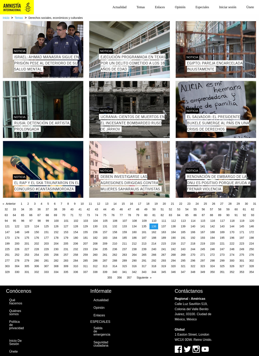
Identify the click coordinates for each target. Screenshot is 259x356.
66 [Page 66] (30, 215)
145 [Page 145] (241, 226)
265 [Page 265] (144, 254)
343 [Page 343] (144, 272)
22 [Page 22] (180, 203)
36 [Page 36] (39, 209)
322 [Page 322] (193, 266)
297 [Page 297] (202, 260)
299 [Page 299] (222, 260)
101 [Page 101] (66, 220)
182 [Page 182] (95, 237)
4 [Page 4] (41, 203)
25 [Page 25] (205, 203)
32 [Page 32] (6, 209)
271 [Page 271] (202, 254)
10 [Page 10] (82, 203)
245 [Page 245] (202, 249)
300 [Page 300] (232, 260)
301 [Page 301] (241, 260)
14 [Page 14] (115, 203)
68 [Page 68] (47, 215)
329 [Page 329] (7, 272)
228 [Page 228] (36, 249)
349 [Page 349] (202, 272)
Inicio (6, 17)
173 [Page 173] (7, 237)
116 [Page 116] (212, 220)
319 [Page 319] (163, 266)
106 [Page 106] (115, 220)
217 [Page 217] (183, 243)
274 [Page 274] (232, 254)
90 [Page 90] (228, 215)
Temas (141, 7)
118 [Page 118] (232, 220)
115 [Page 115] (203, 220)
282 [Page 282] (56, 260)
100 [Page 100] (56, 220)
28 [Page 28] (230, 203)
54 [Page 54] (187, 209)
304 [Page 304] (17, 266)
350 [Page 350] (212, 272)
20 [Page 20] (164, 203)
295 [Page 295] (183, 260)
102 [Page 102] (75, 220)
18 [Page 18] (148, 203)
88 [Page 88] (211, 215)
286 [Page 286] (95, 260)
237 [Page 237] (124, 249)
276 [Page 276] (251, 254)
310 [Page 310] (75, 266)
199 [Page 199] (7, 243)
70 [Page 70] (63, 215)
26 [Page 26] (213, 203)
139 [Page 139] (183, 226)
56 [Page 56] (203, 209)
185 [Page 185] (124, 237)
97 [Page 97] (31, 220)
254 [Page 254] (36, 254)
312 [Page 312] (95, 266)
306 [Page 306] (36, 266)
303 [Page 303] (7, 266)
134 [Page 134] (134, 226)
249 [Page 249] (241, 249)
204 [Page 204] (56, 243)
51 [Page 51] (162, 209)
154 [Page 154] (75, 232)
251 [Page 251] (7, 254)
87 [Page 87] (203, 215)
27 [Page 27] (221, 203)
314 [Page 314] (114, 266)
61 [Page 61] (244, 209)
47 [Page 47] (129, 209)
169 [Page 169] (222, 232)
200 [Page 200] (17, 243)
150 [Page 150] (36, 232)
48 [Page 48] (137, 209)
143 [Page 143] (222, 226)
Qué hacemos (15, 301)
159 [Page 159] (124, 232)
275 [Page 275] (241, 254)
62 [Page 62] (252, 209)
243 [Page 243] (183, 249)
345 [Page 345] (163, 272)
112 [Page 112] (173, 220)
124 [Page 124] (36, 226)
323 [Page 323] (202, 266)
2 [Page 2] (28, 203)
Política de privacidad (16, 325)
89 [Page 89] (219, 215)
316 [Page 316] (134, 266)
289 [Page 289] (124, 260)
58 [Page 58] (219, 209)
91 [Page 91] (236, 215)
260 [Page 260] (95, 254)
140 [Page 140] (193, 226)
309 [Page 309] (66, 266)
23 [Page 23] (189, 203)
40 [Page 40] (71, 209)
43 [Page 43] (96, 209)
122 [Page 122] (17, 226)
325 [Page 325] (222, 266)
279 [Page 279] (26, 260)
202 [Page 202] (36, 243)
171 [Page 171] (241, 232)
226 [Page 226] (17, 249)
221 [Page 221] (222, 243)
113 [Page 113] (183, 220)
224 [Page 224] (251, 243)
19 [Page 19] (156, 203)
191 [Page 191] (183, 237)
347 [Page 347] (183, 272)
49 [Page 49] (146, 209)
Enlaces (160, 7)
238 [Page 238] (134, 249)
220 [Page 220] (212, 243)
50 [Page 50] (154, 209)
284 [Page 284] (75, 260)
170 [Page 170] (232, 232)
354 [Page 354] (251, 272)
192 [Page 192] (193, 237)
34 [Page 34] (22, 209)
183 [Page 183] (105, 237)
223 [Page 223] (241, 243)
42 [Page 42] (88, 209)
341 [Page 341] (124, 272)
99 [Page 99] (47, 220)
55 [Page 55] (195, 209)
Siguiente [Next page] (142, 277)
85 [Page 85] (187, 215)
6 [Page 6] (55, 203)
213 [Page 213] (144, 243)
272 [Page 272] (212, 254)
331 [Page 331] (26, 272)
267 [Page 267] (163, 254)
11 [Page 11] (90, 203)
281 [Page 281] (46, 260)
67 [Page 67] (39, 215)
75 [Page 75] (104, 215)
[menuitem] (119, 7)
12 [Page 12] (98, 203)
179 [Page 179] (66, 237)
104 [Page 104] (95, 220)
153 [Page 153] (66, 232)
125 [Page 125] (46, 226)
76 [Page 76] (113, 215)
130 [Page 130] (95, 226)
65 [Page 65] (22, 215)
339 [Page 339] (105, 272)
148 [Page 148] (17, 232)
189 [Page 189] (163, 237)
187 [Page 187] (144, 237)
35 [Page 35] (30, 209)
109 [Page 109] (144, 220)
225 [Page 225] (7, 249)
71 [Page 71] (71, 215)
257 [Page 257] (66, 254)
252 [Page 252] (17, 254)
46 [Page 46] (121, 209)
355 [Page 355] (109, 277)
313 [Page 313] (105, 266)
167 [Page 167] (202, 232)
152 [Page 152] (56, 232)
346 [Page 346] (173, 272)
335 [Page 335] (66, 272)
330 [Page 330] (17, 272)
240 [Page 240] (154, 249)
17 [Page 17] (139, 203)
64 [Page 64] (14, 215)
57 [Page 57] (211, 209)
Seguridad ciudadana (100, 344)
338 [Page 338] (95, 272)
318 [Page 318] (154, 266)
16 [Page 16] (131, 203)
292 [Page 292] (154, 260)
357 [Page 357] (129, 277)
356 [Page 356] (119, 277)
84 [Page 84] (178, 215)
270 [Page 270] (193, 254)
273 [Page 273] (222, 254)
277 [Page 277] (7, 260)
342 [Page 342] (134, 272)
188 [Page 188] (154, 237)
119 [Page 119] (242, 220)
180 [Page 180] (75, 237)
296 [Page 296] (193, 260)
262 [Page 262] (114, 254)
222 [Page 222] (232, 243)
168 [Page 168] (212, 232)
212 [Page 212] (134, 243)
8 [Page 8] (68, 203)
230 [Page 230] (56, 249)
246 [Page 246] (212, 249)
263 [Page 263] (124, 254)
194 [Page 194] (212, 237)
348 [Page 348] (193, 272)
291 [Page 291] (144, 260)
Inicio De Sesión (15, 342)
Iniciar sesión (227, 7)
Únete (250, 7)
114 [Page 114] (193, 220)
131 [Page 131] (105, 226)
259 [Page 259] (85, 254)
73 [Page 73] (88, 215)
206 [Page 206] (75, 243)
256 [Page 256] (56, 254)
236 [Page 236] (114, 249)
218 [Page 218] (193, 243)
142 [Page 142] (212, 226)
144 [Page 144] (232, 226)
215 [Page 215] (163, 243)
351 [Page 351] (222, 272)
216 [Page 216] (173, 243)
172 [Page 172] (251, 232)
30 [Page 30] (246, 203)
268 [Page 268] (173, 254)
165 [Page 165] (183, 232)
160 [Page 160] (134, 232)
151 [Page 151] (46, 232)
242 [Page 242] (173, 249)
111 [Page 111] (164, 220)
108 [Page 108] (134, 220)
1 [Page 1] (21, 203)
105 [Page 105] (105, 220)
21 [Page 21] (172, 203)
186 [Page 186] (134, 237)
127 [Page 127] (66, 226)
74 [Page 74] (96, 215)
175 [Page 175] (26, 237)
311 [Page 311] (85, 266)
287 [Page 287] (105, 260)
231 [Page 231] (66, 249)
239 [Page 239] (144, 249)
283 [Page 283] (66, 260)
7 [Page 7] (61, 203)
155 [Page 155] (85, 232)
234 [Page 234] (95, 249)
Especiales (202, 7)
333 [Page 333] (46, 272)
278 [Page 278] (17, 260)
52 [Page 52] (170, 209)
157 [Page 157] (105, 232)
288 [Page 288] (114, 260)
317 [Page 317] (144, 266)
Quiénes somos (15, 312)
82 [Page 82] (162, 215)
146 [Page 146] (251, 226)
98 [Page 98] (39, 220)
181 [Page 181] (85, 237)
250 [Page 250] (251, 249)
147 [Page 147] (7, 232)
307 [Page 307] (46, 266)
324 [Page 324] (212, 266)
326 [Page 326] (232, 266)
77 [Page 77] (121, 215)
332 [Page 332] (36, 272)
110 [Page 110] (154, 220)
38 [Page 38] (55, 209)
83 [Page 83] (170, 215)
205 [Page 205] (66, 243)
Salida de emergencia (101, 331)
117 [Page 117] (222, 220)
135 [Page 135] (144, 226)
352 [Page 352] (232, 272)
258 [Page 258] (75, 254)
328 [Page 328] (251, 266)
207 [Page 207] (85, 243)
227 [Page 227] (26, 249)
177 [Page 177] (46, 237)
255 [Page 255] (46, 254)
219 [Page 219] (202, 243)
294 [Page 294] (173, 260)
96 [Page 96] (22, 220)
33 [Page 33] (14, 209)
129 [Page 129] (85, 226)
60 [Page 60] (236, 209)
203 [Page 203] (46, 243)
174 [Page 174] (17, 237)
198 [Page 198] (251, 237)
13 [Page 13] (106, 203)
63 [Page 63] (6, 215)
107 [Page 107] (124, 220)
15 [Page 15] (123, 203)
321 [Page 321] (183, 266)
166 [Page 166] (193, 232)
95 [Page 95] (14, 220)
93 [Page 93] (252, 215)
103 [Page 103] (85, 220)
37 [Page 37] (47, 209)
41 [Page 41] (80, 209)
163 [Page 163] (163, 232)
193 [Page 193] (202, 237)
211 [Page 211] (124, 243)
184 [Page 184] (114, 237)
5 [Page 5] (48, 203)
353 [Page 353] (241, 272)
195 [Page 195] (222, 237)
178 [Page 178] (56, 237)
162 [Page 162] (154, 232)
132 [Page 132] (114, 226)
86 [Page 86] (195, 215)
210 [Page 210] (114, 243)
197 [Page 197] (241, 237)
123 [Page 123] (26, 226)
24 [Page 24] (197, 203)
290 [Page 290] (134, 260)
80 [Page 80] (146, 215)
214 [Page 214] (154, 243)
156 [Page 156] (95, 232)
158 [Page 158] (114, 232)
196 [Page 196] (232, 237)
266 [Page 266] (154, 254)
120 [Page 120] (251, 220)
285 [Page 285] (85, 260)
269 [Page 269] (183, 254)
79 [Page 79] (137, 215)
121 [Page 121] (7, 226)
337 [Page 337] (85, 272)
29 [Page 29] (238, 203)
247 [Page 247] (222, 249)
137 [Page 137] (163, 226)
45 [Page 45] (113, 209)
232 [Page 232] (75, 249)
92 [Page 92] (244, 215)
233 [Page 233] (85, 249)
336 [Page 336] (75, 272)
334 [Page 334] (56, 272)
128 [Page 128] (75, 226)
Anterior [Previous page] (11, 203)
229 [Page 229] (46, 249)
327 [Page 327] (241, 266)
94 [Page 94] (6, 220)
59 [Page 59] (228, 209)
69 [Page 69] (55, 215)
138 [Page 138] (173, 226)
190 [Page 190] (173, 237)
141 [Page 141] (202, 226)
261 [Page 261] (105, 254)
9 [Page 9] (74, 203)
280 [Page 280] (36, 260)
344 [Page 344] (154, 272)
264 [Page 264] (134, 254)
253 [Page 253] (26, 254)
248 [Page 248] (232, 249)
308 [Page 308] (56, 266)
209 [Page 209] (105, 243)
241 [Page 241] (163, 249)
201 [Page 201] (26, 243)
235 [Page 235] (105, 249)
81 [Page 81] (154, 215)
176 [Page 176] (36, 237)
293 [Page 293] (163, 260)
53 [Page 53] (178, 209)
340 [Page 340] (114, 272)
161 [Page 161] (144, 232)
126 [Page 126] (56, 226)
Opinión (180, 7)
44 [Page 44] (104, 209)
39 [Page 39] (63, 209)
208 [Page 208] (95, 243)
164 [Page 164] (173, 232)
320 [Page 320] (173, 266)
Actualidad (119, 7)
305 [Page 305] (26, 266)
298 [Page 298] (212, 260)
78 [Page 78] (129, 215)
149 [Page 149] (26, 232)
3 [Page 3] (35, 203)
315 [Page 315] (124, 266)
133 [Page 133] (124, 226)
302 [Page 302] (251, 260)
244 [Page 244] (193, 249)
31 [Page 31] (254, 203)
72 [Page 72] (80, 215)
